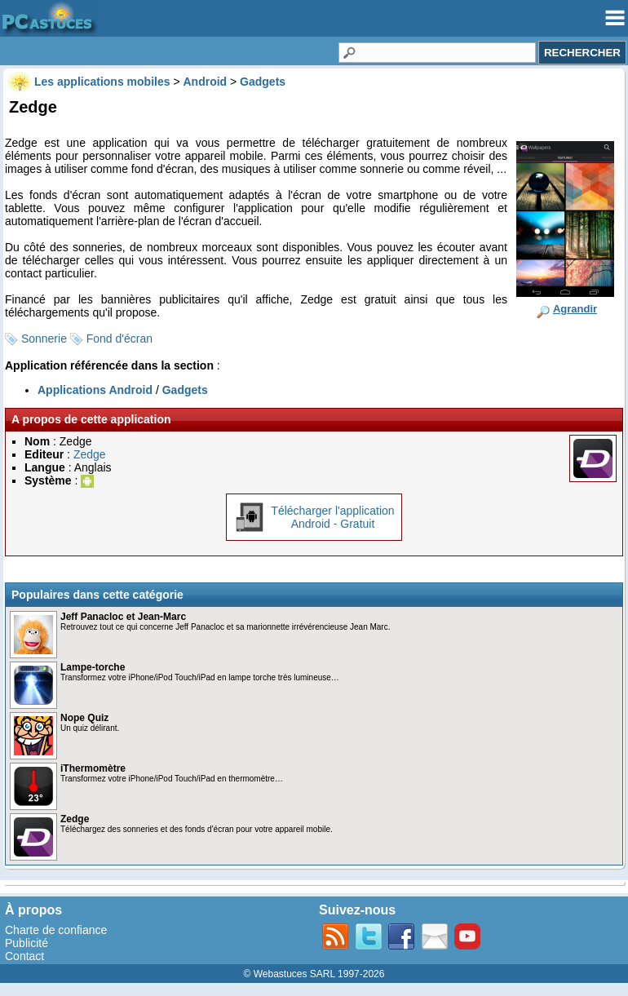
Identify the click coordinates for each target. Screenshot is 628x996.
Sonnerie (44, 338)
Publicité (26, 943)
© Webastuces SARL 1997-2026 (314, 974)
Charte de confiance (56, 929)
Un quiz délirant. (89, 728)
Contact (24, 956)
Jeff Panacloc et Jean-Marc (123, 616)
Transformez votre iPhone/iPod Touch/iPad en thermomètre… (171, 778)
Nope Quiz (84, 718)
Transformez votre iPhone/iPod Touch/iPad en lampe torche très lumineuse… (199, 677)
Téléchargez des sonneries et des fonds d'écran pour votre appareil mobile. (196, 829)
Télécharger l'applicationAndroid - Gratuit (332, 517)
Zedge (89, 454)
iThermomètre (93, 768)
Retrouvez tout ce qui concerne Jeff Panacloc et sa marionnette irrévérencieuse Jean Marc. (225, 626)
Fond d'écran (119, 338)
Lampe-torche (92, 667)
